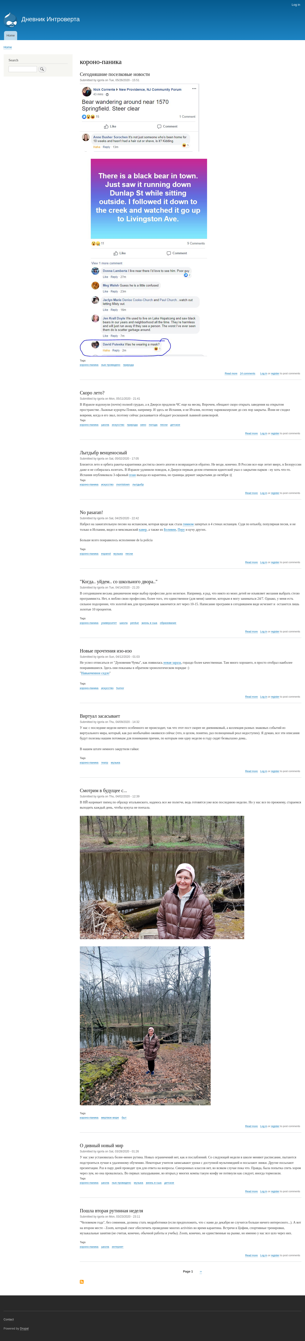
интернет (117, 1246)
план (132, 475)
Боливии (170, 529)
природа (128, 364)
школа (105, 424)
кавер (143, 529)
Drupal (24, 1328)
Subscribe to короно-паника (82, 1282)
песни (164, 424)
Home (10, 35)
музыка (118, 553)
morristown (123, 484)
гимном (188, 524)
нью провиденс (110, 364)
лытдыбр (138, 484)
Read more (231, 373)
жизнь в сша (149, 622)
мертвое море (110, 1117)
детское (175, 424)
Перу (181, 529)
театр (104, 762)
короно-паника (89, 364)
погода (153, 424)
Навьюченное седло (95, 673)
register (275, 373)
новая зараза (172, 662)
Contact (9, 1319)
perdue (134, 622)
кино (143, 424)
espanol (106, 553)
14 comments (247, 373)
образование (168, 622)
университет (109, 622)
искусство (118, 424)
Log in (296, 4)
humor (120, 688)
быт (124, 1117)
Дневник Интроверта (50, 19)
